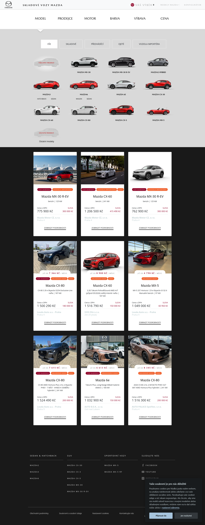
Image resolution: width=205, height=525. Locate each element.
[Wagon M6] (79, 98)
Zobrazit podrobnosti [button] (55, 228)
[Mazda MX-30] (84, 63)
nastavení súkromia (170, 507)
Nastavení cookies (100, 513)
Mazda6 (34, 478)
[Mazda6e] (121, 85)
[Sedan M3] (53, 98)
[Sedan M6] (89, 98)
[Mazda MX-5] (158, 111)
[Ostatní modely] (46, 133)
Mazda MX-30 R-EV (55, 196)
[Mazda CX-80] (84, 111)
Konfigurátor (192, 5)
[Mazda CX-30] (158, 85)
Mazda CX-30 (74, 465)
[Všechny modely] (46, 61)
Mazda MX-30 (75, 485)
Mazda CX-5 (74, 478)
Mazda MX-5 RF (113, 472)
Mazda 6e (102, 380)
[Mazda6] (84, 85)
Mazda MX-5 (150, 285)
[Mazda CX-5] (121, 111)
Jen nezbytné (186, 516)
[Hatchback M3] (41, 98)
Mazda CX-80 (55, 285)
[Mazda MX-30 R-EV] (121, 63)
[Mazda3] (46, 85)
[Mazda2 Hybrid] (158, 63)
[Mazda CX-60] (46, 111)
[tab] (40, 18)
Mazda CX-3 (74, 472)
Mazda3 (34, 472)
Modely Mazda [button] (169, 5)
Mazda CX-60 (102, 196)
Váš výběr (143, 5)
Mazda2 (34, 465)
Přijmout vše (161, 516)
